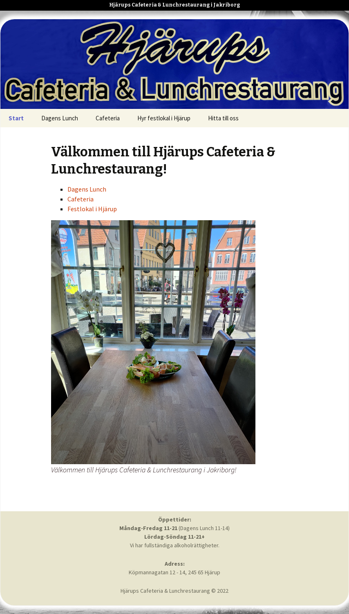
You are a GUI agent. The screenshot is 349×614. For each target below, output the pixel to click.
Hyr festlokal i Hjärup (163, 118)
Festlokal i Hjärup (92, 209)
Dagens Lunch (59, 118)
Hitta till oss (223, 118)
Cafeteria (108, 118)
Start (16, 118)
